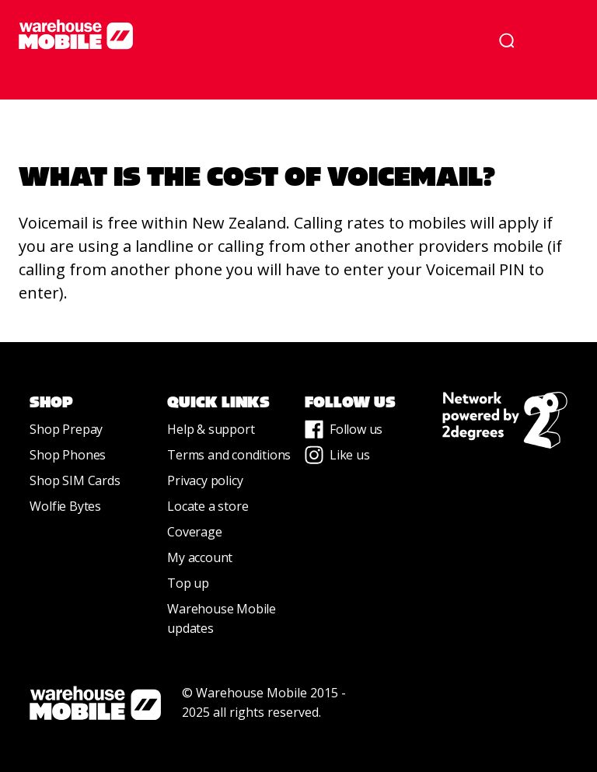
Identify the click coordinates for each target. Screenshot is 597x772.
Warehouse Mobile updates (221, 618)
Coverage (194, 531)
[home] (242, 34)
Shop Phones (68, 454)
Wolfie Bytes (65, 506)
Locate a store (207, 506)
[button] (556, 40)
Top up (188, 583)
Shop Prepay (66, 429)
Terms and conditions (229, 454)
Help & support (210, 429)
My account (199, 557)
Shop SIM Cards (75, 480)
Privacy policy (205, 480)
